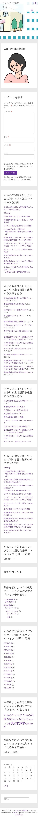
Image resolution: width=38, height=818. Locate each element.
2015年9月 (8, 685)
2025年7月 (8, 643)
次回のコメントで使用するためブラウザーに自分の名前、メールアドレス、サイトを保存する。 (18, 166)
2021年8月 (8, 657)
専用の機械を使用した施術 (13, 322)
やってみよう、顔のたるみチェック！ (17, 349)
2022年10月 (8, 653)
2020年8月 (8, 664)
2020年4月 (8, 671)
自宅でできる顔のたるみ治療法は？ (17, 331)
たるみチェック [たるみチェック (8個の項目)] (13, 715)
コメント (8, 111)
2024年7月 (8, 647)
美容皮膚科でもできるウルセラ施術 (17, 216)
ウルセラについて (11, 611)
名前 (6, 137)
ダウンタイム (12, 614)
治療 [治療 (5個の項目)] (8, 723)
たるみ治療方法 (9, 599)
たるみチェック (11, 608)
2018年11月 (8, 674)
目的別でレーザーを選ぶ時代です (16, 310)
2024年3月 (8, 650)
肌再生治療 (9, 602)
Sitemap (7, 213)
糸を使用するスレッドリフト (14, 316)
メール (7, 145)
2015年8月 (8, 688)
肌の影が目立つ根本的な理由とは (17, 272)
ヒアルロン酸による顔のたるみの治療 (17, 226)
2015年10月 (8, 681)
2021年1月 (8, 660)
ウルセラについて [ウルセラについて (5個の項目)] (20, 719)
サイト (6, 153)
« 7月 (6, 786)
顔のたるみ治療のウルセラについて (17, 354)
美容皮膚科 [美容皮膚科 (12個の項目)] (18, 723)
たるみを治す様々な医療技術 (14, 229)
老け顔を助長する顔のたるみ (14, 304)
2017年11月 (8, 678)
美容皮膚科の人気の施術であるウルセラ (18, 372)
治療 (8, 617)
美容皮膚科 (8, 605)
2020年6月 (8, 667)
